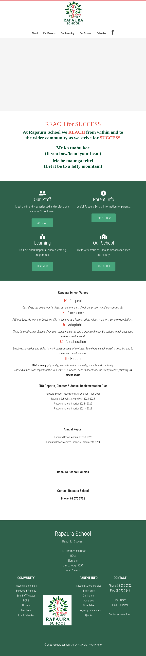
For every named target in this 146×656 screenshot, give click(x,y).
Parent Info (103, 217)
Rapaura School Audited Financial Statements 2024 (73, 441)
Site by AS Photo (79, 643)
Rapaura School (73, 13)
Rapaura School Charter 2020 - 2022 (73, 413)
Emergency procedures (88, 609)
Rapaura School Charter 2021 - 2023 (73, 408)
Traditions (26, 609)
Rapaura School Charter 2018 (73, 418)
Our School (103, 266)
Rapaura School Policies (89, 584)
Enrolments (88, 589)
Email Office (120, 599)
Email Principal (119, 604)
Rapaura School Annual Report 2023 (73, 436)
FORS (26, 599)
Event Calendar (26, 614)
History (26, 604)
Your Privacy (95, 643)
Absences (88, 599)
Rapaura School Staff (26, 584)
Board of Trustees (26, 594)
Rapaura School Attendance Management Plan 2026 (73, 393)
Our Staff (42, 222)
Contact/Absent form (120, 613)
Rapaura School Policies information (73, 479)
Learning (42, 266)
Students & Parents (26, 589)
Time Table (88, 604)
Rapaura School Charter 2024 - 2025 (73, 403)
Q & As (88, 614)
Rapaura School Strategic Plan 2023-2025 (73, 398)
